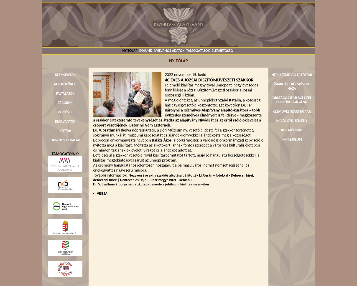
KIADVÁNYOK (65, 121)
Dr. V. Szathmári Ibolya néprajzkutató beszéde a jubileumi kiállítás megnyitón (151, 184)
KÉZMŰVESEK (65, 75)
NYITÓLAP (129, 50)
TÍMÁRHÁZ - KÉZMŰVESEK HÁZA (291, 86)
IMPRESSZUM (291, 139)
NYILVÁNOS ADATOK (169, 50)
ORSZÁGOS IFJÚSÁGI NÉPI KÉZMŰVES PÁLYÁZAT (292, 100)
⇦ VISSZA (100, 193)
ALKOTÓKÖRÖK (65, 84)
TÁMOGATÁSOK (198, 50)
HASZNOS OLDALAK (65, 140)
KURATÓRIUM (291, 130)
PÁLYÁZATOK (65, 93)
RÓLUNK (145, 50)
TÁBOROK (65, 103)
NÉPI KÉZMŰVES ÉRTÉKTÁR (291, 75)
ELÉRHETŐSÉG (222, 50)
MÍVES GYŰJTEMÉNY (291, 121)
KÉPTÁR (65, 131)
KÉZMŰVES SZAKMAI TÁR (292, 111)
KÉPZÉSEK (65, 112)
